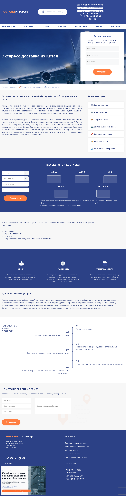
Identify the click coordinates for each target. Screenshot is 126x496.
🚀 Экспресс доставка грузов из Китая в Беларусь (39, 87)
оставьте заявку (63, 205)
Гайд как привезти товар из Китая (90, 8)
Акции (99, 26)
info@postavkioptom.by (92, 4)
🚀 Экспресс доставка (101, 134)
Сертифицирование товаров (76, 457)
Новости (62, 26)
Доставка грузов (71, 450)
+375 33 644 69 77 (92, 13)
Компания (8, 463)
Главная (5, 87)
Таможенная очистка (73, 454)
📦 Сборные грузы (99, 120)
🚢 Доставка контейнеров (103, 127)
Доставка (28, 26)
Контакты (115, 26)
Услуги (45, 26)
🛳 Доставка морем (100, 105)
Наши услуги (70, 436)
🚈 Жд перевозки (99, 112)
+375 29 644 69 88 (92, 16)
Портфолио (81, 26)
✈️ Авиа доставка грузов (103, 149)
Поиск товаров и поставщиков (77, 446)
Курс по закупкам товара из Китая (90, 11)
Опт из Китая (8, 26)
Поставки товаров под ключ (76, 443)
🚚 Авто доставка (99, 141)
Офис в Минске (72, 463)
